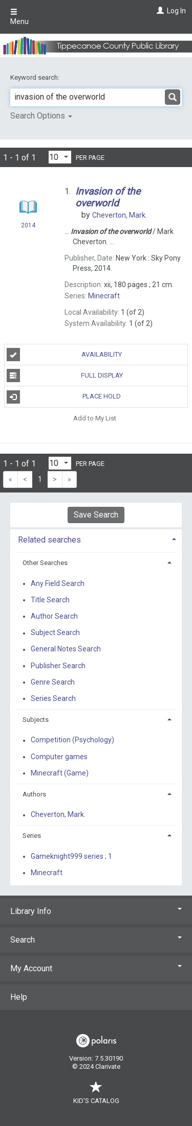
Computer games (59, 757)
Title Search (50, 600)
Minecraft (46, 873)
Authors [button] (34, 794)
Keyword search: (35, 77)
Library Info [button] (96, 911)
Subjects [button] (36, 719)
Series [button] (32, 835)
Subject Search (55, 633)
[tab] (96, 538)
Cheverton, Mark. (58, 815)
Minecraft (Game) (60, 773)
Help (18, 997)
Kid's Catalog (96, 1096)
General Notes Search (66, 649)
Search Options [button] (41, 116)
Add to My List (94, 418)
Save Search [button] (96, 515)
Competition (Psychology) (72, 740)
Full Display (65, 375)
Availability (64, 354)
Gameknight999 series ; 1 (71, 856)
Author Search (54, 616)
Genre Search (53, 682)
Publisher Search (58, 666)
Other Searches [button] (45, 563)
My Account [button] (96, 968)
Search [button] (96, 940)
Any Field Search (57, 583)
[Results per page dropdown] (60, 157)
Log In (176, 11)
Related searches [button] (49, 540)
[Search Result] (28, 208)
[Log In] (159, 11)
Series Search (53, 698)
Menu (19, 17)
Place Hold (64, 397)
